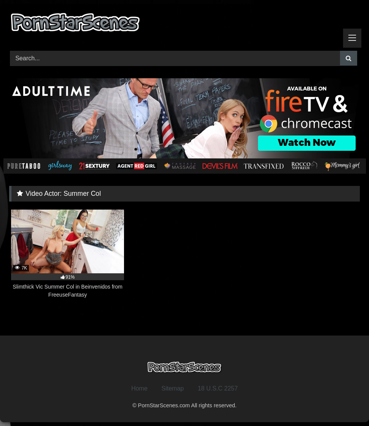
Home (139, 388)
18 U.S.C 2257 (218, 388)
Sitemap (172, 388)
